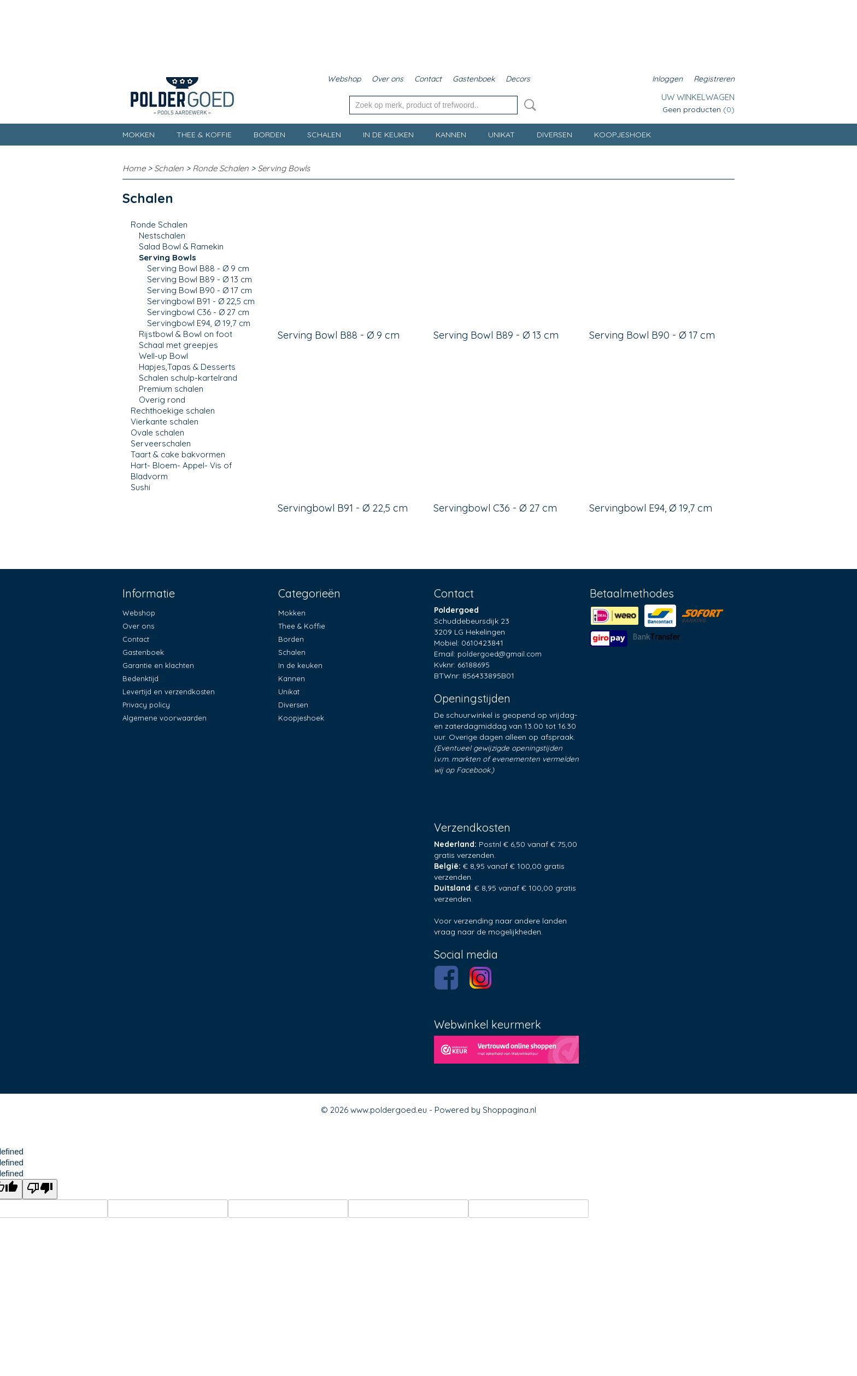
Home (133, 168)
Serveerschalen (161, 443)
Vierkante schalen (164, 421)
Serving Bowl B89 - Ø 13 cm (199, 279)
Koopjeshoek (622, 135)
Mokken (138, 135)
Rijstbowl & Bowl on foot (185, 334)
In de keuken (388, 135)
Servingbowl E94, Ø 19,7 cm (198, 323)
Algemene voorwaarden (164, 717)
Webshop (344, 79)
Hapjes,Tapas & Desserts (187, 367)
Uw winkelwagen (698, 97)
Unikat (501, 135)
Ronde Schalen (220, 168)
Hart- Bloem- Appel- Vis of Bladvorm (181, 470)
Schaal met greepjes (178, 345)
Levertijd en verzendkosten (168, 691)
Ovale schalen (157, 432)
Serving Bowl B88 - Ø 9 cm (198, 268)
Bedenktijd (140, 678)
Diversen (554, 135)
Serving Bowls (283, 168)
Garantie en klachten (158, 665)
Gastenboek (474, 79)
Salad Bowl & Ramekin (181, 246)
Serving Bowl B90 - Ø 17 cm (199, 290)
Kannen (451, 135)
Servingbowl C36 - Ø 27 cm (198, 312)
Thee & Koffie (204, 135)
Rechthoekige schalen (173, 410)
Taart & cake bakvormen (178, 454)
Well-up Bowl (163, 356)
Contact (428, 79)
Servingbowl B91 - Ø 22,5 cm (201, 301)
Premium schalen (171, 389)
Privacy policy (146, 704)
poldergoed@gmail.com (499, 653)
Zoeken (528, 105)
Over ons (387, 79)
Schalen (324, 135)
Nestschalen (162, 235)
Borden (269, 135)
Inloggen (667, 79)
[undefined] (39, 1189)
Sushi (140, 487)
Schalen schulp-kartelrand (188, 378)
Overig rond (162, 399)
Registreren (714, 79)
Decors (518, 79)
